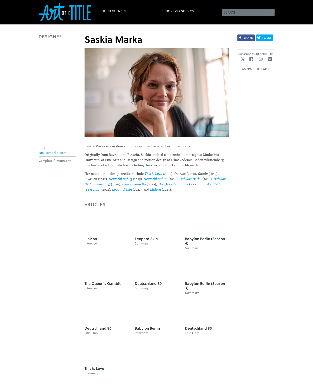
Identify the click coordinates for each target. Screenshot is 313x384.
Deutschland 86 (156, 179)
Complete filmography (55, 160)
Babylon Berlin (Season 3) (205, 286)
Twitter (242, 59)
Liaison (155, 189)
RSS (269, 59)
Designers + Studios (184, 11)
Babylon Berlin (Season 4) (205, 241)
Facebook (251, 59)
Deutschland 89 (134, 184)
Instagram (260, 59)
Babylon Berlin (191, 179)
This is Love (153, 174)
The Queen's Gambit (173, 184)
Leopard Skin (122, 189)
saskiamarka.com (53, 152)
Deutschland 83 (120, 179)
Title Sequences (118, 11)
